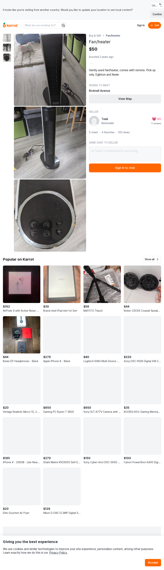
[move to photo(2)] (7, 48)
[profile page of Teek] (94, 121)
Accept (153, 562)
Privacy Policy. (58, 552)
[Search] (63, 25)
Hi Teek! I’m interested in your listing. (125, 154)
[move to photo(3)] (7, 58)
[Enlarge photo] (50, 70)
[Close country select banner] (160, 4)
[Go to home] (10, 25)
